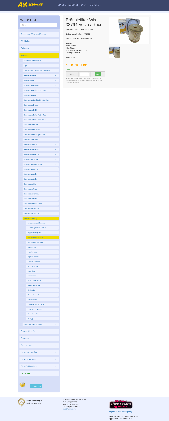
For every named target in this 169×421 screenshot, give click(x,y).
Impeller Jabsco (33, 252)
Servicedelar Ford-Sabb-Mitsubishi (41, 100)
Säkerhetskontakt (33, 295)
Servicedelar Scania (41, 169)
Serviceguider (39, 345)
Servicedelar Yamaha (41, 209)
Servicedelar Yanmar (41, 213)
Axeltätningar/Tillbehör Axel (37, 228)
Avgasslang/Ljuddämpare (36, 223)
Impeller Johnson (33, 257)
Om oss (62, 5)
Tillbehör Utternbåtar (39, 366)
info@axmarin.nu (69, 409)
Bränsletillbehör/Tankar (35, 242)
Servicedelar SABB (41, 159)
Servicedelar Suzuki (41, 189)
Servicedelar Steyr (41, 184)
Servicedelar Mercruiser (41, 130)
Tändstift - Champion (35, 309)
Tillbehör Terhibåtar (39, 359)
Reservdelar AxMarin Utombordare (37, 70)
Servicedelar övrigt (41, 218)
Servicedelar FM (41, 95)
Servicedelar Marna (41, 125)
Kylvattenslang (33, 266)
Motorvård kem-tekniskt (41, 60)
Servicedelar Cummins (41, 85)
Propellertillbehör (39, 331)
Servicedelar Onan (41, 144)
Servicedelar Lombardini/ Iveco (41, 120)
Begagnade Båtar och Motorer (39, 34)
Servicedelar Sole (41, 179)
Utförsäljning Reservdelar (41, 324)
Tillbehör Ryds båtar (39, 352)
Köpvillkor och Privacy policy (120, 412)
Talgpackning (32, 299)
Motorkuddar (32, 276)
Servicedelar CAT (41, 80)
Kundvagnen (36, 386)
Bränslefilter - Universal (35, 237)
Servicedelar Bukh (41, 75)
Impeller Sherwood (34, 261)
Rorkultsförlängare (34, 285)
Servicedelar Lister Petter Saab (41, 115)
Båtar (84, 5)
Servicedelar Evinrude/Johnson (41, 90)
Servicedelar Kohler (41, 110)
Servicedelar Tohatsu (41, 194)
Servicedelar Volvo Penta (41, 204)
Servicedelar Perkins (41, 154)
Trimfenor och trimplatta (36, 304)
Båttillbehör (39, 41)
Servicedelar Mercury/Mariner (41, 134)
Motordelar (39, 55)
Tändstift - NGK (33, 314)
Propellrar (39, 338)
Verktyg (30, 319)
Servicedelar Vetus (41, 199)
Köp (97, 74)
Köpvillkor (26, 373)
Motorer (95, 5)
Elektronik (39, 48)
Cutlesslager (32, 247)
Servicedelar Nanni (41, 139)
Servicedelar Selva (41, 174)
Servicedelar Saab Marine (41, 164)
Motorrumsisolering (34, 280)
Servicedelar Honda (41, 105)
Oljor (41, 65)
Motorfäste (31, 271)
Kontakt (73, 5)
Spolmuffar (31, 290)
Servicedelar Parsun (41, 149)
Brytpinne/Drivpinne (34, 232)
